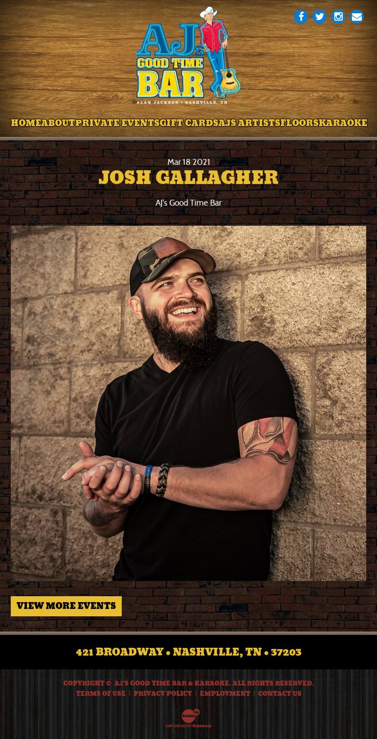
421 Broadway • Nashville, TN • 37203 (188, 652)
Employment (225, 694)
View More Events (66, 606)
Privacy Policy (163, 694)
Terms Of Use (101, 694)
